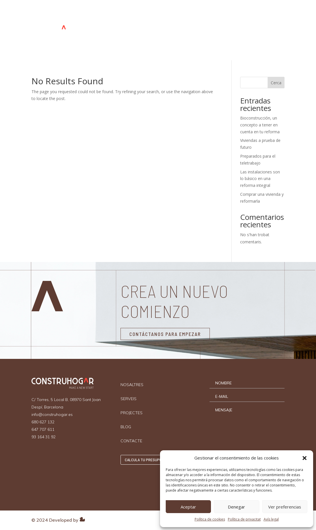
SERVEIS (143, 16)
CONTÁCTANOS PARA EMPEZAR (165, 334)
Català (223, 43)
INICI (91, 16)
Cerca (276, 82)
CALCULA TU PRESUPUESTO (265, 30)
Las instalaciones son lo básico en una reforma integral (260, 178)
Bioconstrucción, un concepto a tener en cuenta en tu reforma (260, 124)
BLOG (201, 16)
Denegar (236, 507)
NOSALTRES (115, 16)
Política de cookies (210, 519)
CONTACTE (225, 16)
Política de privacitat (244, 519)
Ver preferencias (284, 507)
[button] (304, 458)
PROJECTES (177, 16)
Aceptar (188, 507)
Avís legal (271, 519)
